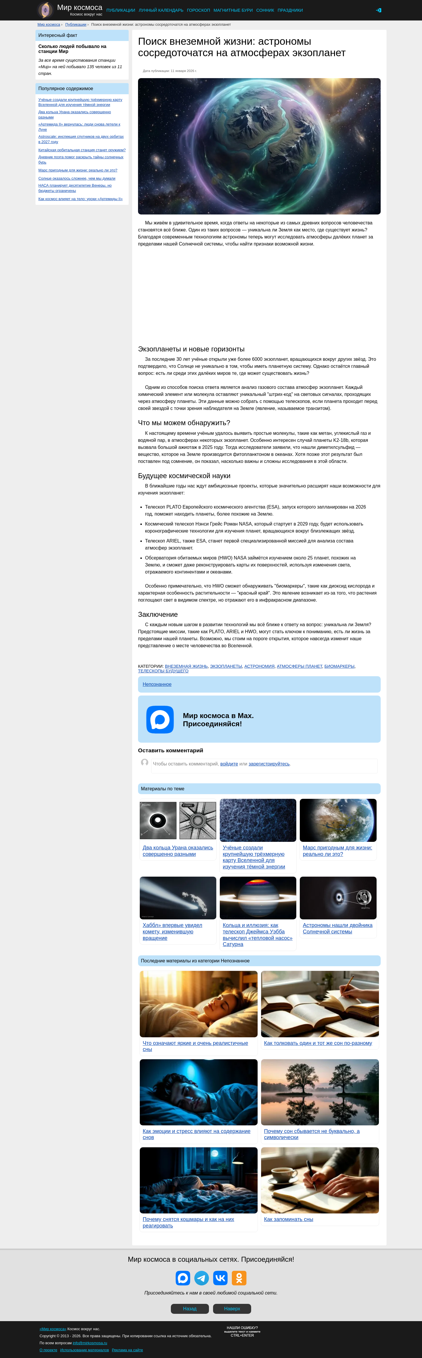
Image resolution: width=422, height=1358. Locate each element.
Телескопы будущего (163, 671)
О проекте (48, 1350)
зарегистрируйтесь (269, 763)
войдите (229, 763)
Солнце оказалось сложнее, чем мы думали (76, 178)
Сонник (265, 10)
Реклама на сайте (127, 1350)
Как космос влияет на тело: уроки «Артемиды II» (80, 199)
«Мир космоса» (53, 1329)
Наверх (232, 1308)
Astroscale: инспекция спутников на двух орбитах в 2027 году (81, 139)
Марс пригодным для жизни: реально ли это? (77, 170)
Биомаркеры (339, 666)
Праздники (290, 10)
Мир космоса (49, 24)
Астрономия (259, 666)
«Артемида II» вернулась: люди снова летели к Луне (79, 127)
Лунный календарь (161, 10)
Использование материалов (84, 1350)
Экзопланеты (226, 666)
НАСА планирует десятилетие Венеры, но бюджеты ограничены (75, 188)
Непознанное (157, 684)
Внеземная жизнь (186, 666)
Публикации (120, 10)
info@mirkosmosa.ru (90, 1343)
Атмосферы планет (299, 666)
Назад (190, 1308)
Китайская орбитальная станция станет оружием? (82, 150)
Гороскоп (198, 10)
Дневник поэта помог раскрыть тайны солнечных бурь (80, 159)
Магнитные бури (233, 10)
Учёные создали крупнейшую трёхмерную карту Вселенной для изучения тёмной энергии (80, 102)
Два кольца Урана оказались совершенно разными (74, 114)
